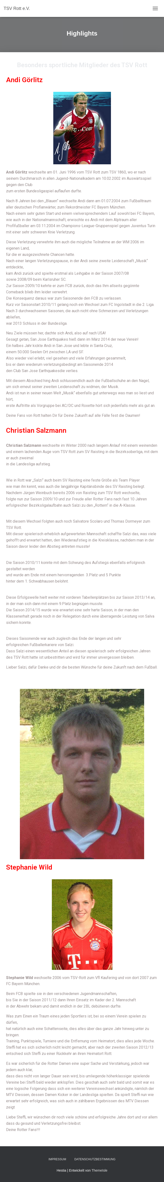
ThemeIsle (99, 1170)
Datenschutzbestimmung (95, 1159)
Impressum (57, 1159)
